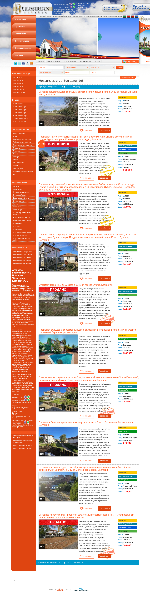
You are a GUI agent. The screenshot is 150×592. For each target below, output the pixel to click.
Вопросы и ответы (79, 16)
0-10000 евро (18, 104)
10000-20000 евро (19, 107)
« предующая (52, 87)
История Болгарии (70, 61)
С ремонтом (123, 153)
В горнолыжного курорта (22, 232)
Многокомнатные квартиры (22, 145)
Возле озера (17, 210)
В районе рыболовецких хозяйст (22, 214)
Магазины (16, 151)
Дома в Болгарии (19, 133)
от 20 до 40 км (18, 83)
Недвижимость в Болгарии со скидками (22, 441)
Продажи (42, 16)
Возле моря (17, 189)
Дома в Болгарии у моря (22, 448)
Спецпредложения (126, 146)
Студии (15, 136)
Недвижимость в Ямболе (22, 260)
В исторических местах (21, 217)
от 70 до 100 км (18, 89)
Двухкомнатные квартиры (22, 139)
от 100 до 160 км (19, 92)
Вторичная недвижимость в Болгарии (23, 436)
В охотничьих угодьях (21, 192)
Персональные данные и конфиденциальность (101, 16)
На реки (16, 204)
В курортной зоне (19, 195)
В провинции (17, 223)
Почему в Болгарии (53, 61)
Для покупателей (85, 61)
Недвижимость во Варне (22, 263)
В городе (16, 226)
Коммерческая (18, 163)
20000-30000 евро (19, 110)
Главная (41, 61)
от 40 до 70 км (18, 86)
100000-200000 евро (20, 119)
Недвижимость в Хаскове (22, 257)
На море (16, 186)
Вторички (122, 97)
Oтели (15, 166)
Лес (14, 174)
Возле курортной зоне (21, 198)
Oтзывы (97, 61)
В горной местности (20, 235)
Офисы (15, 154)
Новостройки (123, 339)
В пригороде (17, 229)
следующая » (78, 87)
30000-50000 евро (19, 113)
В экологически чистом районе (21, 239)
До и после (67, 16)
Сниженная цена (125, 149)
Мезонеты (16, 148)
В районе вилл (18, 201)
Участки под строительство (23, 172)
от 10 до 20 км (18, 80)
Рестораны (17, 157)
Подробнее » (104, 130)
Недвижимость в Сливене (22, 255)
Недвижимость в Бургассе (22, 252)
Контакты (121, 16)
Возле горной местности (22, 220)
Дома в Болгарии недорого (22, 445)
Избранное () (131, 61)
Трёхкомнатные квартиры (22, 142)
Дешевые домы (58, 16)
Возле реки (17, 207)
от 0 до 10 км (17, 77)
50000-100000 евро (20, 116)
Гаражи (15, 160)
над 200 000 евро (19, 122)
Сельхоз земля (18, 169)
